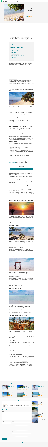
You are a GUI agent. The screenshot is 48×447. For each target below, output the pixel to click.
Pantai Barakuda (40, 385)
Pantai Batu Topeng (11, 385)
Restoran (13, 58)
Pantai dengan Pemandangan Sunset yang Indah (20, 49)
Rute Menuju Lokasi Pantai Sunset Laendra (18, 45)
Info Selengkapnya (22, 168)
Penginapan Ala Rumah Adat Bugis (18, 55)
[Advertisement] (21, 30)
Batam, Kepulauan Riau (42, 403)
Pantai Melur (40, 402)
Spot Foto (14, 52)
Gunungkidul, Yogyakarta (40, 420)
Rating (13, 421)
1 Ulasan (27, 16)
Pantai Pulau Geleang (41, 392)
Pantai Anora (25, 392)
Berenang (14, 57)
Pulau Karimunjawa (23, 157)
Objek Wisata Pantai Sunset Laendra (17, 47)
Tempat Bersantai (15, 50)
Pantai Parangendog (41, 419)
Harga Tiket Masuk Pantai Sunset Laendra (18, 44)
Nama (3, 421)
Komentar (4, 411)
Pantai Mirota (40, 407)
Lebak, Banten (40, 415)
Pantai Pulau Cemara (11, 392)
